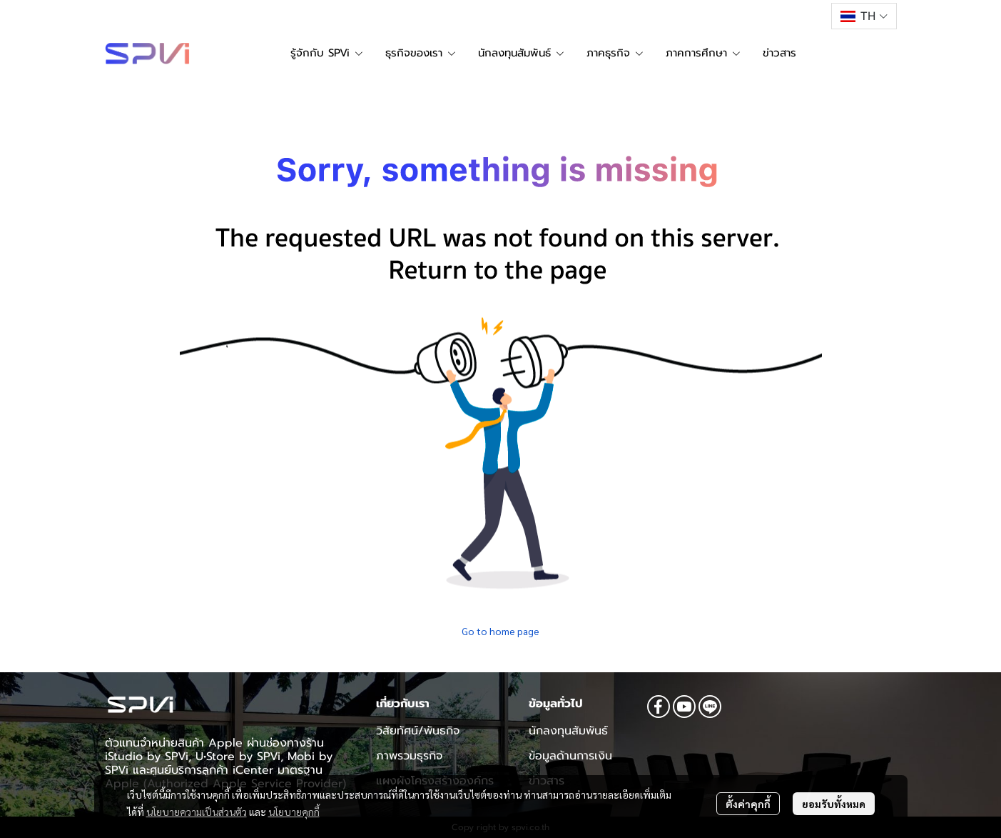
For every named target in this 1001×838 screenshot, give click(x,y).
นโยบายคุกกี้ (294, 811)
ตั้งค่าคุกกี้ (748, 803)
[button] (863, 16)
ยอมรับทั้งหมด (833, 803)
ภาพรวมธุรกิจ (409, 755)
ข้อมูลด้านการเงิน (570, 755)
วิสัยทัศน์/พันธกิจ (417, 730)
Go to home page (500, 630)
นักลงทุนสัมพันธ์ (568, 730)
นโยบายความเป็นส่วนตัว (196, 811)
